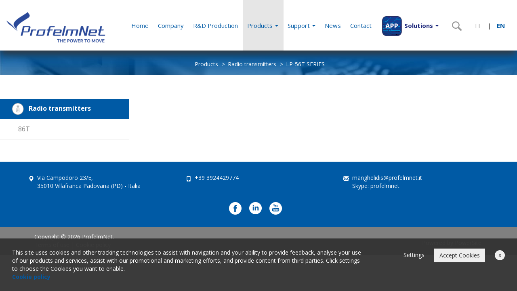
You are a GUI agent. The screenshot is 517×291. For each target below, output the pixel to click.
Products (262, 25)
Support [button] (301, 25)
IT (478, 25)
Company (171, 25)
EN (501, 25)
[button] (410, 25)
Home (140, 25)
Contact (361, 25)
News (333, 25)
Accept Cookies (459, 255)
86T (24, 128)
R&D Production (215, 25)
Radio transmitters (252, 64)
